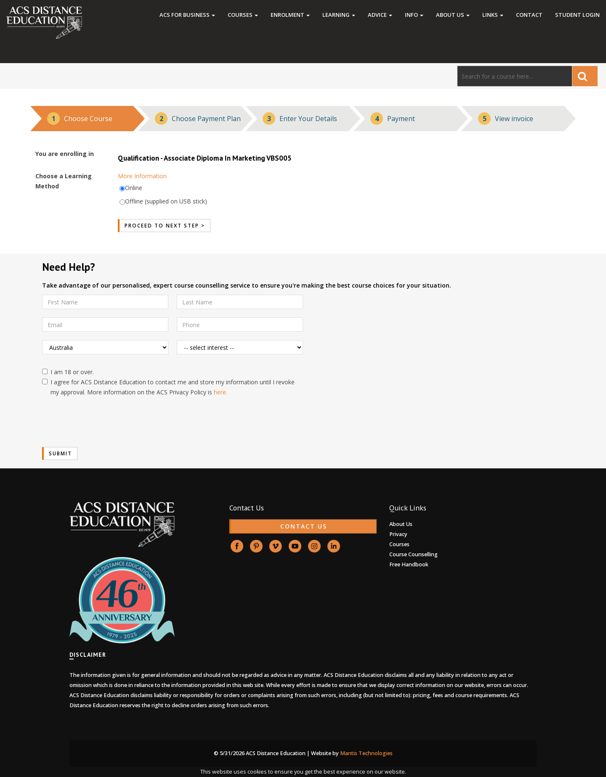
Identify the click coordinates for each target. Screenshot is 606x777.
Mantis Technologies (366, 753)
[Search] (514, 76)
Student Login (577, 14)
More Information (142, 176)
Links (492, 14)
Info (414, 14)
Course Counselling (413, 554)
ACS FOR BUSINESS (187, 14)
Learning (338, 14)
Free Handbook (408, 564)
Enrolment (290, 14)
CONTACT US (303, 526)
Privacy (398, 534)
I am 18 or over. (68, 372)
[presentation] (106, 422)
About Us (453, 14)
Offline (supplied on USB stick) (166, 201)
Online (133, 188)
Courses (243, 14)
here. (220, 392)
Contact (529, 14)
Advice (380, 14)
